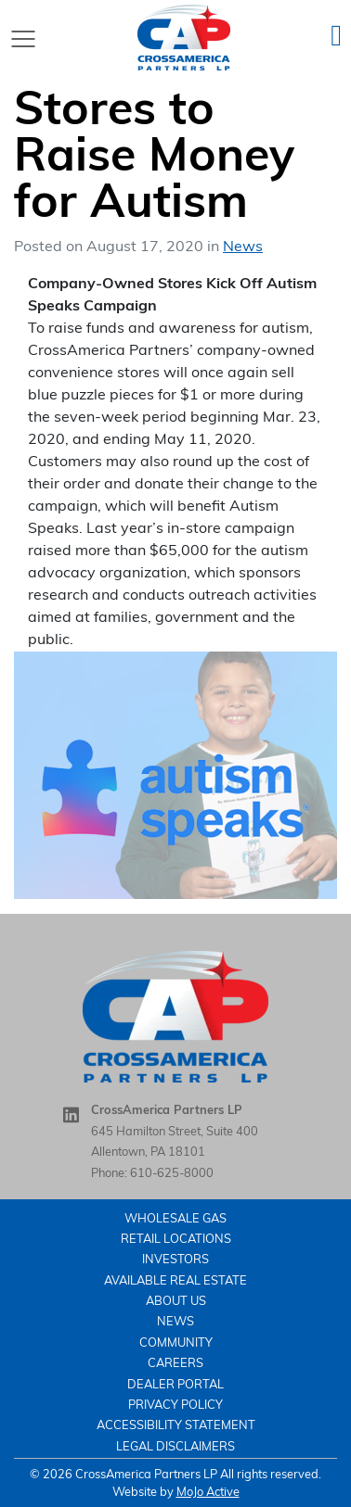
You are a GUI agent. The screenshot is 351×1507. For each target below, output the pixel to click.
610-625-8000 (172, 1174)
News (243, 247)
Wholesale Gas (175, 1219)
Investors (175, 1260)
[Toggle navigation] (23, 38)
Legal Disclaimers (175, 1447)
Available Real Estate (175, 1281)
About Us (176, 1302)
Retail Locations (176, 1240)
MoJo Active (208, 1493)
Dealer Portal (175, 1385)
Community (176, 1343)
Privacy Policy (175, 1405)
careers (175, 1364)
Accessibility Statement (176, 1426)
